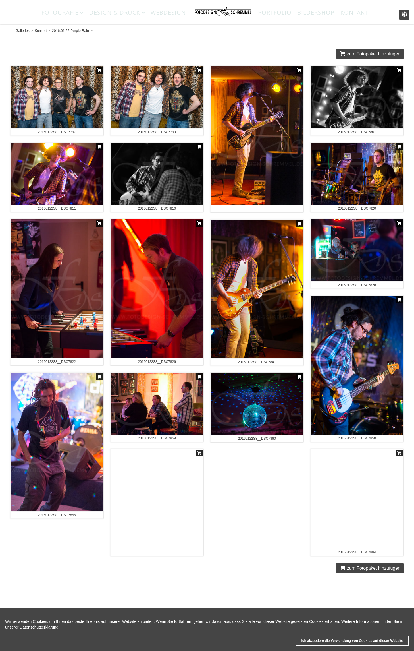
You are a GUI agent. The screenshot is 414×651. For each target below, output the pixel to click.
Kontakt (354, 12)
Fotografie (62, 12)
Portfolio (275, 12)
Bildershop (315, 12)
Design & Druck (117, 12)
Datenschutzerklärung (39, 627)
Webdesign (168, 12)
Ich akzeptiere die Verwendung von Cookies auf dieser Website (352, 641)
